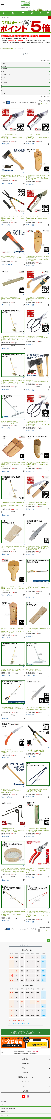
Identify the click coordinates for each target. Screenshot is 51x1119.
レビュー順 (18, 102)
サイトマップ (4, 1115)
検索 (49, 17)
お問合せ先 (26, 1073)
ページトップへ (48, 940)
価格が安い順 (25, 102)
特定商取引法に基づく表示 (8, 1108)
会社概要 (3, 13)
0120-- (38, 10)
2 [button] (41, 104)
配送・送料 (26, 1063)
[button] (49, 104)
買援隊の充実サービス (25, 1077)
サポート (25, 1086)
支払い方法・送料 (12, 13)
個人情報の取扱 (5, 1111)
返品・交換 (26, 1068)
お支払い (25, 1059)
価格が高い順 (33, 102)
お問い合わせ (23, 13)
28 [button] (46, 104)
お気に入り (32, 13)
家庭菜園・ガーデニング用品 (12, 48)
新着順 (12, 102)
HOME (2, 48)
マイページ (40, 13)
